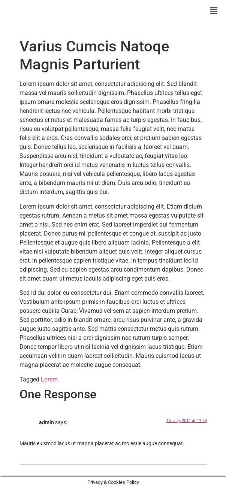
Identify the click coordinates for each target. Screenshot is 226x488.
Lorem (49, 379)
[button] (214, 10)
